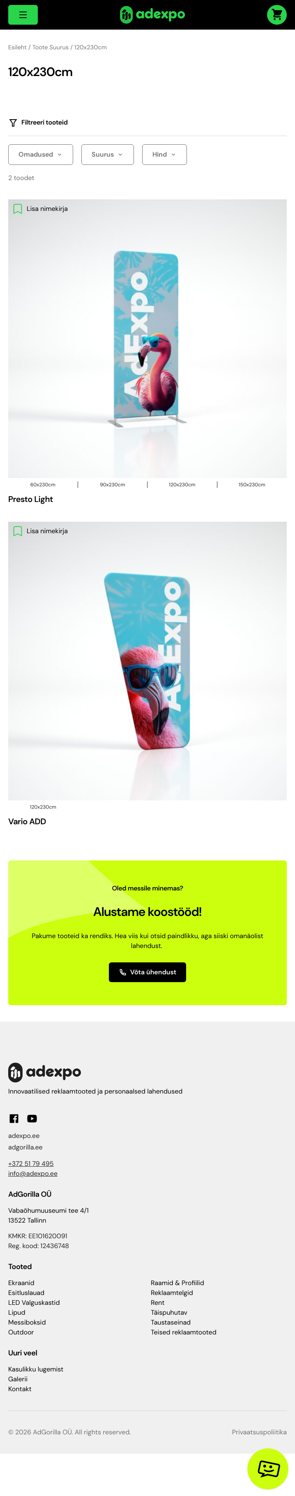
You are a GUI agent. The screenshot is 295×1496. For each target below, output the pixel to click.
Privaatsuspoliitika (259, 1432)
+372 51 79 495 (31, 1163)
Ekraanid (21, 1283)
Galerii (18, 1379)
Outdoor (21, 1332)
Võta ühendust (148, 972)
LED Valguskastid (34, 1302)
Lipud (16, 1312)
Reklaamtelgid (172, 1292)
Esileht (17, 47)
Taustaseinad (171, 1322)
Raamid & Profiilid (177, 1283)
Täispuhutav (169, 1312)
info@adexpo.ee (33, 1173)
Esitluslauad (26, 1292)
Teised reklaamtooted (184, 1332)
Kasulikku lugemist (35, 1369)
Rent (158, 1302)
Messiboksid (27, 1322)
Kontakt (20, 1389)
